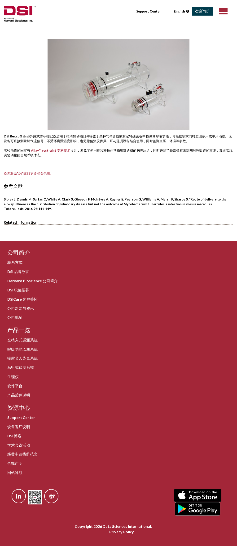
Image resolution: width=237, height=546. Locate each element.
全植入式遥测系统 (22, 340)
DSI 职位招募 (18, 290)
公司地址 (14, 317)
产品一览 (18, 329)
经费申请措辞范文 (22, 454)
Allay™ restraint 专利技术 (50, 150)
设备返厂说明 (18, 426)
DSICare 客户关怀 (22, 299)
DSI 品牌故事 (18, 271)
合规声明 (14, 463)
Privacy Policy (121, 531)
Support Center (148, 11)
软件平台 (14, 386)
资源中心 (18, 407)
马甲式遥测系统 (20, 367)
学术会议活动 (18, 445)
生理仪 (13, 376)
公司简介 (18, 252)
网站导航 (14, 472)
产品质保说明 (18, 395)
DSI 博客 (14, 436)
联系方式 (14, 262)
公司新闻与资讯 (20, 308)
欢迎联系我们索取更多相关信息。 (28, 173)
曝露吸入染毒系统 (22, 358)
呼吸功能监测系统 (22, 349)
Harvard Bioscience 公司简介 (32, 280)
